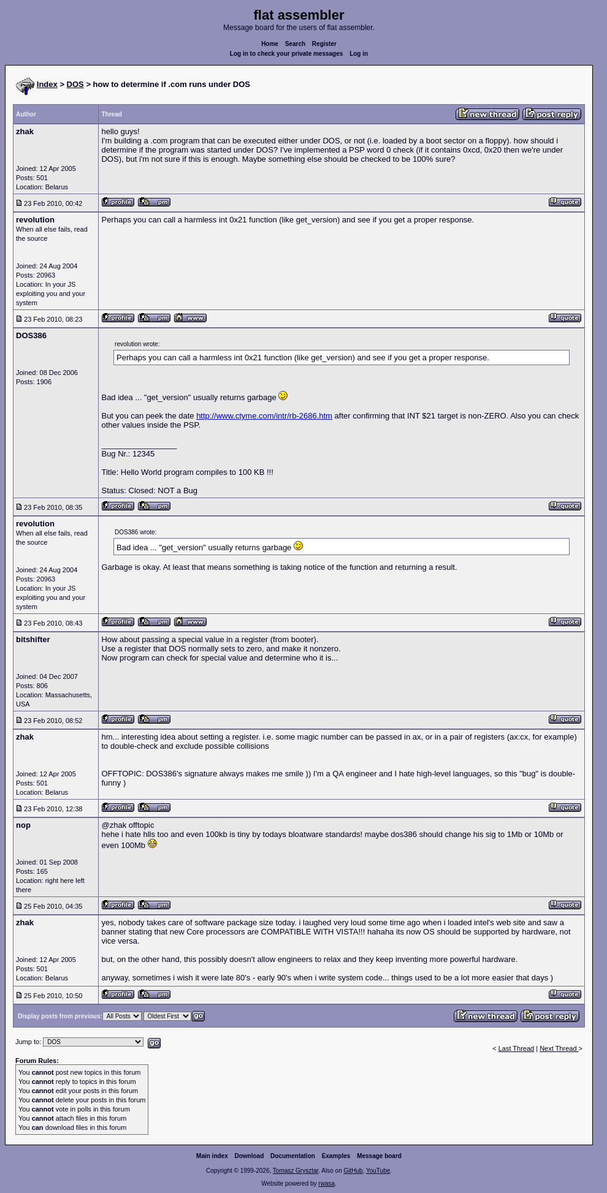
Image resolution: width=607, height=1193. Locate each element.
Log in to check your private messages (286, 53)
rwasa (326, 1183)
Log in (358, 53)
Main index (212, 1156)
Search (295, 43)
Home (269, 43)
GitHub (352, 1170)
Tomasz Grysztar (295, 1170)
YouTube (378, 1170)
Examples (336, 1156)
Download (249, 1156)
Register (324, 43)
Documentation (292, 1156)
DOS (75, 84)
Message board (379, 1156)
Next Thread (559, 1048)
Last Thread (516, 1048)
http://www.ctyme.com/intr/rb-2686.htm (264, 415)
